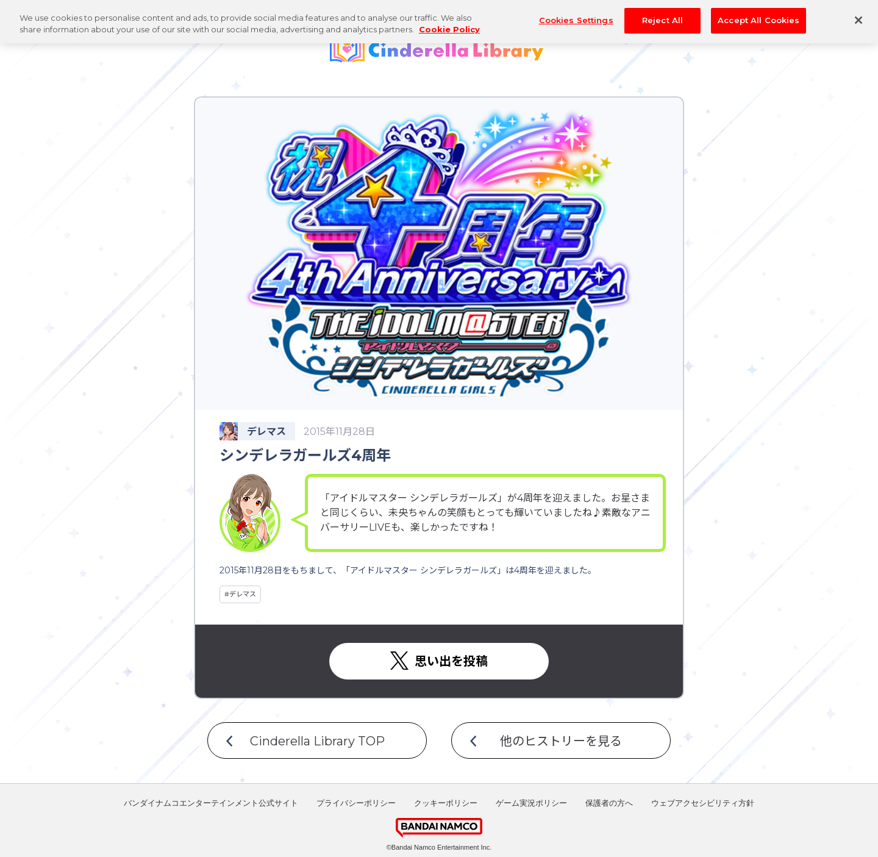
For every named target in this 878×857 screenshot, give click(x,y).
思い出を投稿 (451, 661)
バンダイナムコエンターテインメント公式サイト (211, 803)
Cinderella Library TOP (317, 741)
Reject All (662, 13)
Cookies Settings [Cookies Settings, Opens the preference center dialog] (576, 13)
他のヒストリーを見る (561, 741)
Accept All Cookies (758, 13)
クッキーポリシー (445, 803)
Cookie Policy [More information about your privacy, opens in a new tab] (449, 22)
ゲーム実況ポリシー (531, 803)
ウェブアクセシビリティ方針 (702, 803)
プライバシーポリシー (356, 803)
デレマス (242, 594)
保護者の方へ (609, 803)
